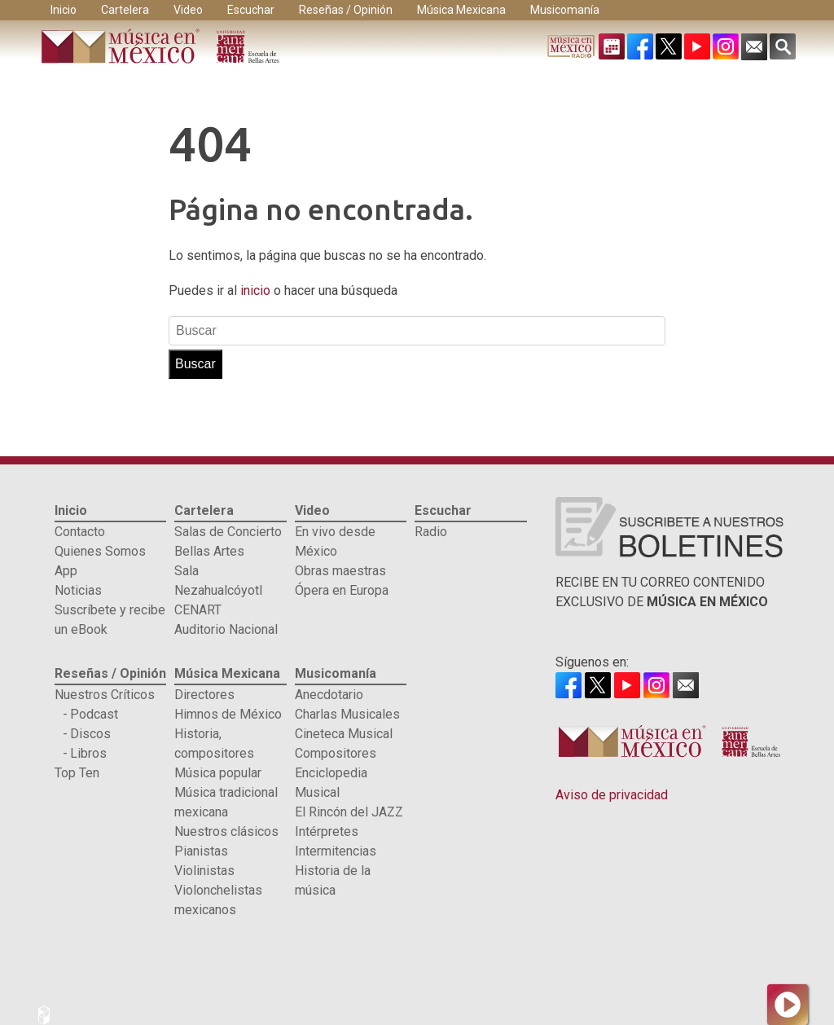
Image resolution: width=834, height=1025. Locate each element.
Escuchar (250, 9)
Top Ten (77, 773)
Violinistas (204, 870)
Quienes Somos (100, 551)
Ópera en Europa (341, 590)
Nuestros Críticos (105, 694)
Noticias (78, 590)
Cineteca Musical (344, 733)
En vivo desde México (335, 541)
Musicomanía (564, 9)
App (66, 570)
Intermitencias (335, 851)
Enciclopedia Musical (331, 782)
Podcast (94, 714)
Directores (204, 694)
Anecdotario (329, 694)
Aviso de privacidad (611, 795)
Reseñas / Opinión (346, 9)
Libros (88, 753)
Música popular (217, 773)
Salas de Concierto (228, 531)
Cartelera (125, 9)
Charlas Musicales (347, 714)
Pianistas (201, 851)
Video (188, 9)
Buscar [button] (195, 364)
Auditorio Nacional (226, 629)
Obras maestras (340, 570)
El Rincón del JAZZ (349, 812)
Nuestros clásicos (226, 831)
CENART (198, 610)
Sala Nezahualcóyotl (218, 580)
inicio (257, 290)
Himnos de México (228, 714)
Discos (90, 733)
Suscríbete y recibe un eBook (110, 619)
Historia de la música (333, 880)
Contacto (80, 531)
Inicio (63, 9)
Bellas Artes (209, 551)
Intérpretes (326, 831)
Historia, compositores (214, 743)
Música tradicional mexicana (226, 802)
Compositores (335, 753)
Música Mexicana (461, 9)
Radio (431, 531)
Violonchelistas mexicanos (218, 899)
